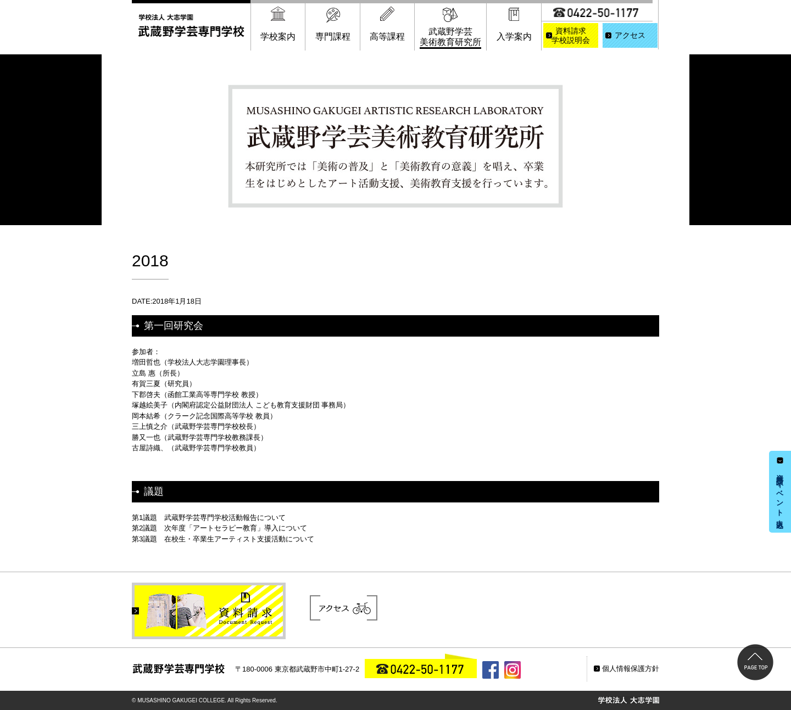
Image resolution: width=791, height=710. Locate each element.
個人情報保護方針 (630, 668)
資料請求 (570, 36)
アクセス (630, 35)
